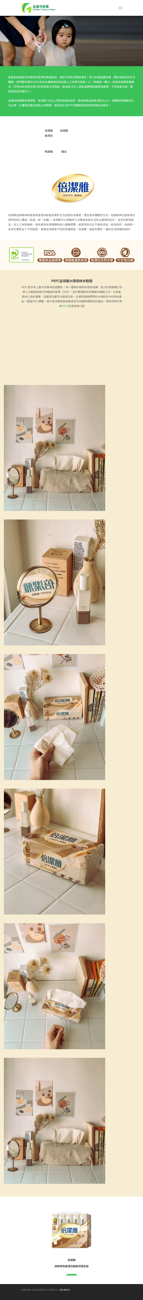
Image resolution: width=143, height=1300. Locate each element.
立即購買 (71, 1276)
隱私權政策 (65, 1294)
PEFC (65, 306)
